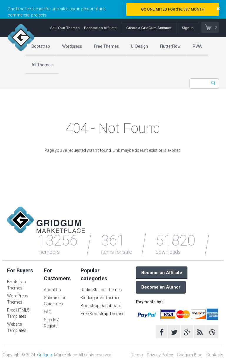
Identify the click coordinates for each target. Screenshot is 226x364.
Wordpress (72, 46)
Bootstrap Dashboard (101, 305)
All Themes (42, 64)
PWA (197, 46)
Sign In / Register (51, 322)
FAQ (47, 311)
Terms (137, 355)
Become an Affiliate (99, 28)
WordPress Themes (17, 299)
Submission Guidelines (55, 300)
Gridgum (45, 355)
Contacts (214, 355)
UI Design (139, 46)
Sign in (187, 28)
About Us (52, 289)
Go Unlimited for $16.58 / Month (172, 9)
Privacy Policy (160, 355)
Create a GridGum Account (148, 28)
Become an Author (160, 287)
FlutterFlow (170, 46)
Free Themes (106, 46)
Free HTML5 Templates (18, 313)
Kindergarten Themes (100, 297)
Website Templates (16, 327)
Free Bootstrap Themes (102, 313)
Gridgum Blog (189, 355)
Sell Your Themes (64, 28)
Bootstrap (40, 46)
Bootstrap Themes (16, 284)
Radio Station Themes (101, 289)
